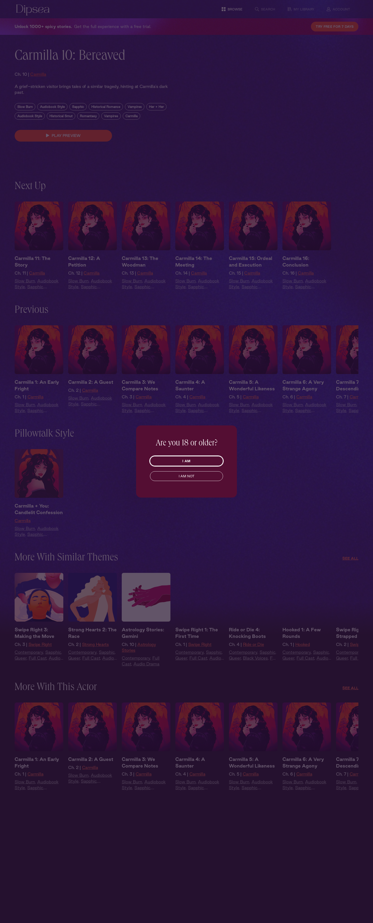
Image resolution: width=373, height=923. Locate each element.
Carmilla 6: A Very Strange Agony (303, 395)
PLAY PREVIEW (63, 146)
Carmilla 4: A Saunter (190, 395)
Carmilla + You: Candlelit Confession (39, 519)
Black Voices (255, 668)
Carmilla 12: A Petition (84, 272)
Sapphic (78, 116)
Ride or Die (253, 654)
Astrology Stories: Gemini (143, 643)
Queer (21, 668)
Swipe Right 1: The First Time (196, 643)
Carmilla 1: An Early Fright (37, 395)
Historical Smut (61, 126)
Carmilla (38, 74)
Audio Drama (146, 674)
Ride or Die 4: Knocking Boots (247, 643)
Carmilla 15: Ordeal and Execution (250, 272)
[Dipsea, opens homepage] (33, 10)
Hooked (302, 654)
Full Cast (38, 668)
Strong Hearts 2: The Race (92, 643)
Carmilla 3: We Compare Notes (140, 395)
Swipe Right (40, 654)
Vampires (135, 116)
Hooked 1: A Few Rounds (301, 643)
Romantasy (88, 126)
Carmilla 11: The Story (32, 272)
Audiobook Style (52, 116)
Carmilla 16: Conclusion (295, 272)
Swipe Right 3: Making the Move (34, 643)
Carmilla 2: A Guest (90, 392)
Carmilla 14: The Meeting (193, 272)
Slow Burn (25, 116)
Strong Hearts (95, 654)
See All (350, 568)
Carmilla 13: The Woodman (140, 272)
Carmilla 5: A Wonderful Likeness (252, 395)
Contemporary (29, 662)
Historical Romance (105, 116)
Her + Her (156, 116)
